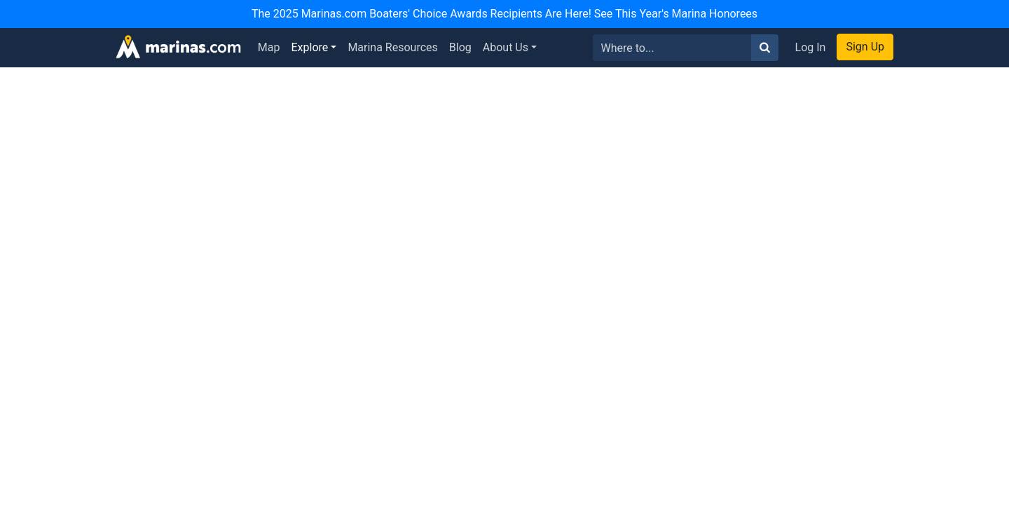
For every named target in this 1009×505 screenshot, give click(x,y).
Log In (810, 47)
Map (269, 47)
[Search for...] (672, 47)
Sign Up (865, 46)
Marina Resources (392, 47)
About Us (505, 47)
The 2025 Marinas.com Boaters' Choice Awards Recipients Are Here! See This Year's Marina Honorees (504, 13)
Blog (460, 47)
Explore (310, 47)
